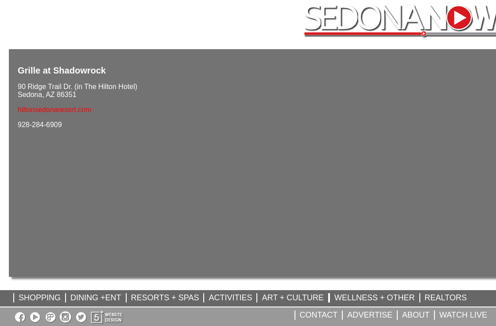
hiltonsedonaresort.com (54, 109)
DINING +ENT (95, 297)
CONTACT (319, 314)
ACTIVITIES (230, 297)
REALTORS (446, 297)
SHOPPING (40, 297)
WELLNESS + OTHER (374, 297)
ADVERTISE (369, 314)
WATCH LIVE (463, 314)
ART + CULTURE (293, 297)
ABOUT (416, 314)
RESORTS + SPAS (165, 297)
